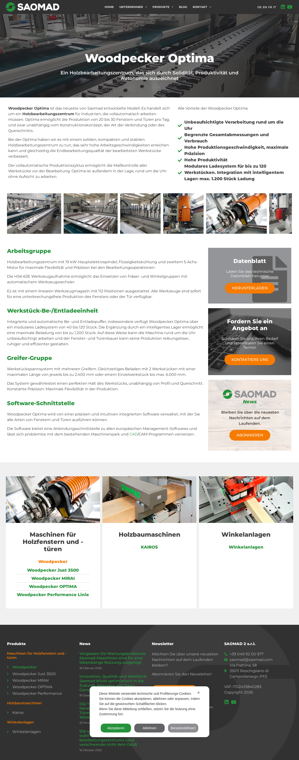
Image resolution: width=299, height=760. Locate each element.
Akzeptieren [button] (116, 728)
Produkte (163, 7)
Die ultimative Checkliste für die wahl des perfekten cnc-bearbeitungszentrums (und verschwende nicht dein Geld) (110, 738)
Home (109, 7)
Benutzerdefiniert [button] (183, 728)
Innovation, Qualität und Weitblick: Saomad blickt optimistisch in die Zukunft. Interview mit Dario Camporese (113, 683)
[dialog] (149, 711)
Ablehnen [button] (149, 728)
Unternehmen (133, 7)
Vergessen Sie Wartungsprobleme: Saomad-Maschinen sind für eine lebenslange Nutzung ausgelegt (112, 658)
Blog (183, 7)
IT (274, 7)
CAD (133, 434)
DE (259, 7)
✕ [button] (198, 692)
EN (265, 7)
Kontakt (202, 7)
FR (270, 7)
